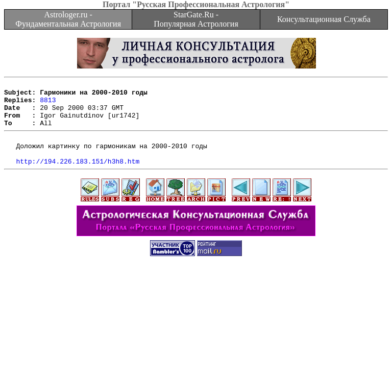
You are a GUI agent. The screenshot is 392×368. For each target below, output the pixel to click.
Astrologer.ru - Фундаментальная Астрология (68, 19)
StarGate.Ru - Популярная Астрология (196, 19)
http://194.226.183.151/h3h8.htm (77, 176)
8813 (48, 104)
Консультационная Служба (324, 19)
